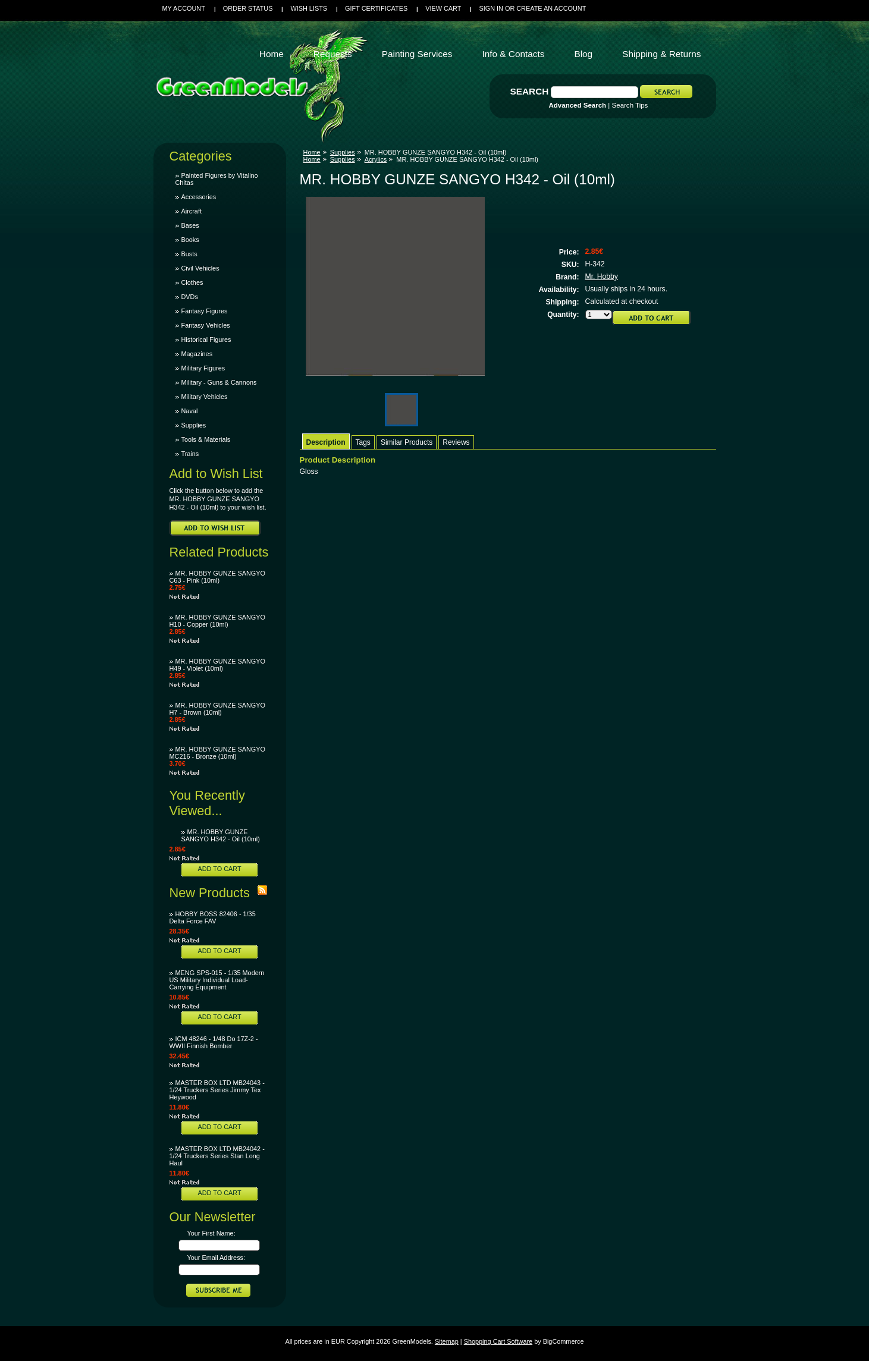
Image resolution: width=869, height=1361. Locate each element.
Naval (189, 410)
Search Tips (630, 105)
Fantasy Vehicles (205, 325)
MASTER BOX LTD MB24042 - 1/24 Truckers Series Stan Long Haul (217, 1156)
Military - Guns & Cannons (219, 382)
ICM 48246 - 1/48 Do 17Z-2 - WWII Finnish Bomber (214, 1042)
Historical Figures (206, 339)
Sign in (491, 8)
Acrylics (376, 159)
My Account (183, 8)
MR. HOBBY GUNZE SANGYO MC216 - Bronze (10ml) (217, 753)
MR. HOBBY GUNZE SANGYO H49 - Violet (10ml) (217, 665)
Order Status (248, 8)
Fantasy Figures (204, 311)
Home (312, 152)
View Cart (443, 8)
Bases (190, 225)
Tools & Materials (206, 439)
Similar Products (406, 442)
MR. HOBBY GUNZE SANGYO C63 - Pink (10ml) (217, 577)
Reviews (456, 442)
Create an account (551, 8)
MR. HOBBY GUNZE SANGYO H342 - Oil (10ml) (220, 835)
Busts (189, 253)
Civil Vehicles (200, 268)
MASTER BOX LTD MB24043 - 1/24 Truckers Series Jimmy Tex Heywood (217, 1090)
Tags (363, 442)
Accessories (199, 196)
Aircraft (191, 211)
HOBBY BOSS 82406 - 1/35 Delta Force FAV (213, 917)
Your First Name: (211, 1233)
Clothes (192, 282)
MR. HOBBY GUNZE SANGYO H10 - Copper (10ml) (217, 621)
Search (529, 91)
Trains (190, 453)
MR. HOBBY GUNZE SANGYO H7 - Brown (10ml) (217, 709)
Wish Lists (308, 8)
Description (326, 442)
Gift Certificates (376, 8)
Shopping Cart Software (498, 1341)
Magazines (197, 353)
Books (190, 239)
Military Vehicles (204, 396)
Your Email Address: (216, 1257)
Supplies (193, 425)
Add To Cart (219, 868)
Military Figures (203, 368)
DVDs (189, 296)
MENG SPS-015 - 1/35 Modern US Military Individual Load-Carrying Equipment (217, 980)
